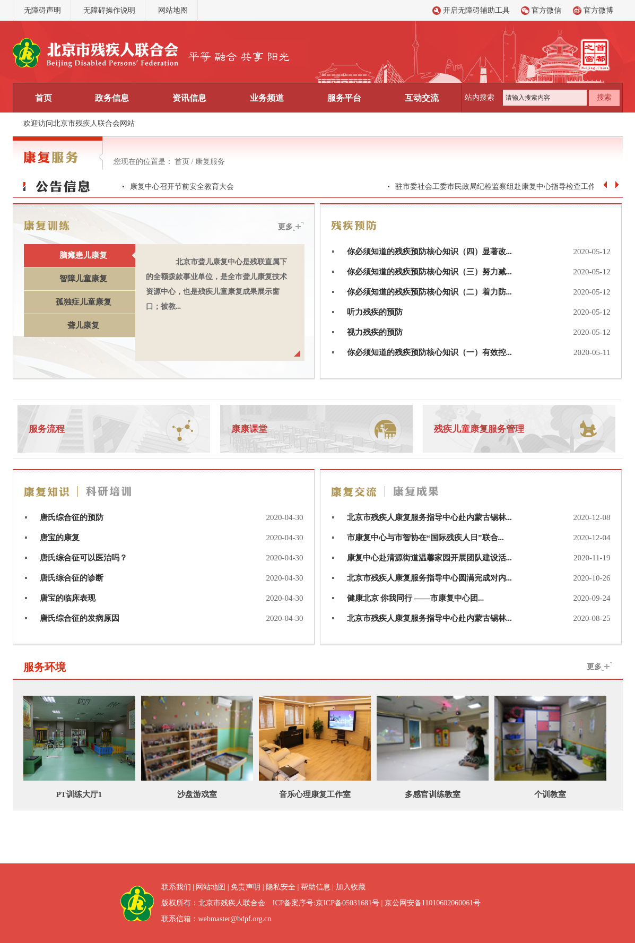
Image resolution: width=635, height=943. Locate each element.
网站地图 (173, 10)
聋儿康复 (83, 325)
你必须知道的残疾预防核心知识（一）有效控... (429, 352)
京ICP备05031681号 (347, 903)
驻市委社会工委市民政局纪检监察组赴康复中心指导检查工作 (495, 187)
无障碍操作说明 (109, 10)
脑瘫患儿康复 (83, 255)
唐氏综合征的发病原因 (79, 618)
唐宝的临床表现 (67, 598)
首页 (43, 97)
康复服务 (210, 162)
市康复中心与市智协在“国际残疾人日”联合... (425, 537)
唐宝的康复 (60, 537)
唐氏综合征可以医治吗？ (83, 557)
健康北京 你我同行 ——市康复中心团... (415, 598)
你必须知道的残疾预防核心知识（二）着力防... (429, 292)
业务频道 (267, 97)
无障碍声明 (42, 10)
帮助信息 (315, 887)
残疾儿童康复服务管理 (479, 429)
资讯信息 (189, 97)
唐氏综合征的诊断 (71, 578)
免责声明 (245, 887)
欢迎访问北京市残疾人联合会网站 (79, 123)
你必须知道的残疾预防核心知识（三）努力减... (429, 271)
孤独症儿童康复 (83, 302)
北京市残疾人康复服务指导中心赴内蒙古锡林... (429, 517)
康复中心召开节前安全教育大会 (182, 187)
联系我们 (176, 887)
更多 (285, 227)
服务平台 (344, 97)
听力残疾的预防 (375, 312)
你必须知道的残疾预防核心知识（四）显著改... (429, 251)
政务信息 (112, 97)
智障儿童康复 (83, 278)
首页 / (185, 162)
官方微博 (598, 10)
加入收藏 (351, 887)
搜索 (604, 97)
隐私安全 (280, 887)
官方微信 (546, 10)
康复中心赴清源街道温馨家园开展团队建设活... (429, 557)
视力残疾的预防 (375, 332)
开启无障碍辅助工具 (476, 10)
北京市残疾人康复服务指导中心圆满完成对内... (429, 578)
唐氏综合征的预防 (71, 517)
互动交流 (422, 97)
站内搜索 (479, 97)
